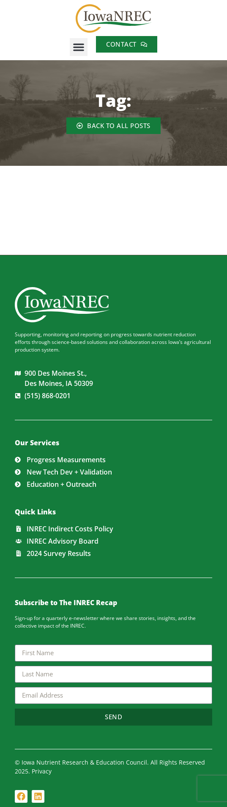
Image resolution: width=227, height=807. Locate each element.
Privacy (42, 771)
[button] (79, 47)
